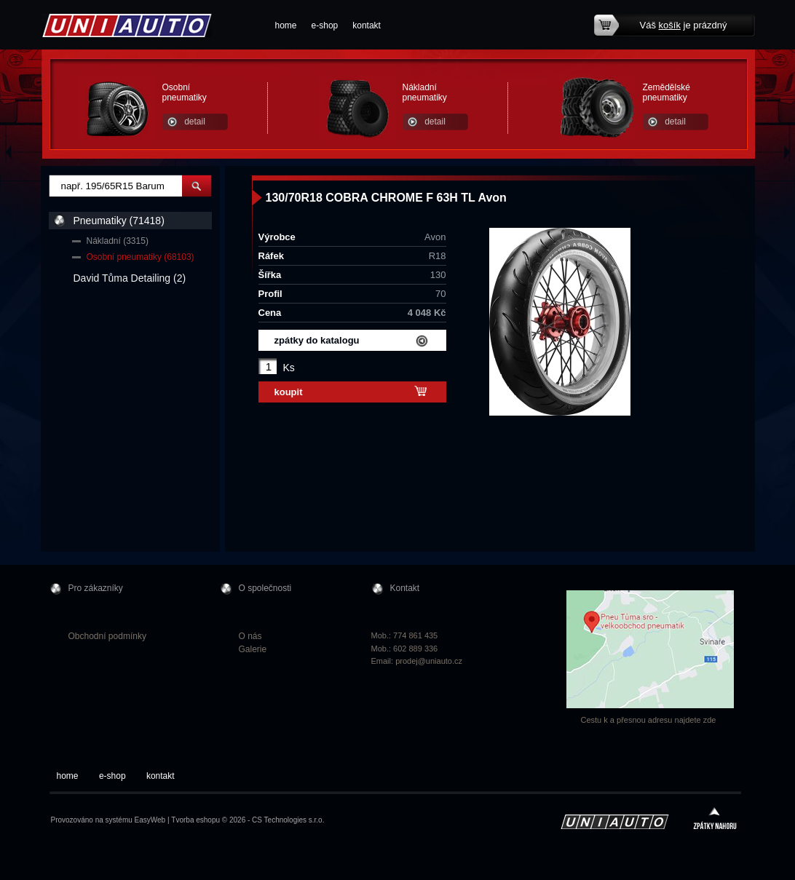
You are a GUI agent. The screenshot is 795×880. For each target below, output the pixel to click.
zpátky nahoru (715, 820)
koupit (288, 392)
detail (194, 121)
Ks (289, 367)
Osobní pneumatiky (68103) (140, 257)
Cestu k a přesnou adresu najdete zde (648, 720)
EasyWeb (150, 820)
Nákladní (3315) (118, 241)
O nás (250, 636)
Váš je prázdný (683, 25)
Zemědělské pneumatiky (666, 92)
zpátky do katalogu (317, 340)
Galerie (253, 649)
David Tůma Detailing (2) (130, 278)
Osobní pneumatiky (184, 92)
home (286, 25)
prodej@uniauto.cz (428, 661)
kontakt (366, 25)
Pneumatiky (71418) (119, 220)
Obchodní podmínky (107, 636)
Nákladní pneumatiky (425, 92)
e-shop (325, 25)
